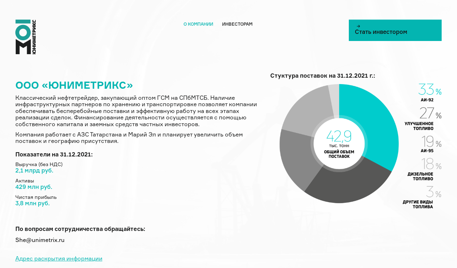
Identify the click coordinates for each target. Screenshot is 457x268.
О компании (198, 24)
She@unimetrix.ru (40, 240)
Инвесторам (237, 24)
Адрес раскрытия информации (58, 259)
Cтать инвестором (381, 29)
